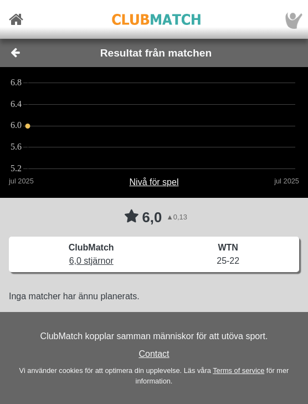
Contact (153, 354)
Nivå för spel (154, 182)
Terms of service (238, 370)
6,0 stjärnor (91, 260)
